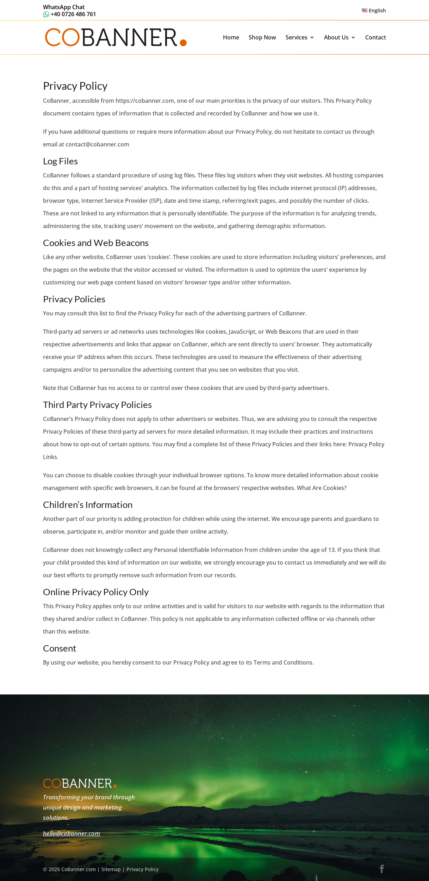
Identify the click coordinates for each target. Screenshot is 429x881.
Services (296, 37)
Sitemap (111, 869)
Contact (375, 37)
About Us (336, 37)
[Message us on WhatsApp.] (69, 10)
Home (231, 37)
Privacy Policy (142, 869)
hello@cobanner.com (71, 833)
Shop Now (262, 37)
